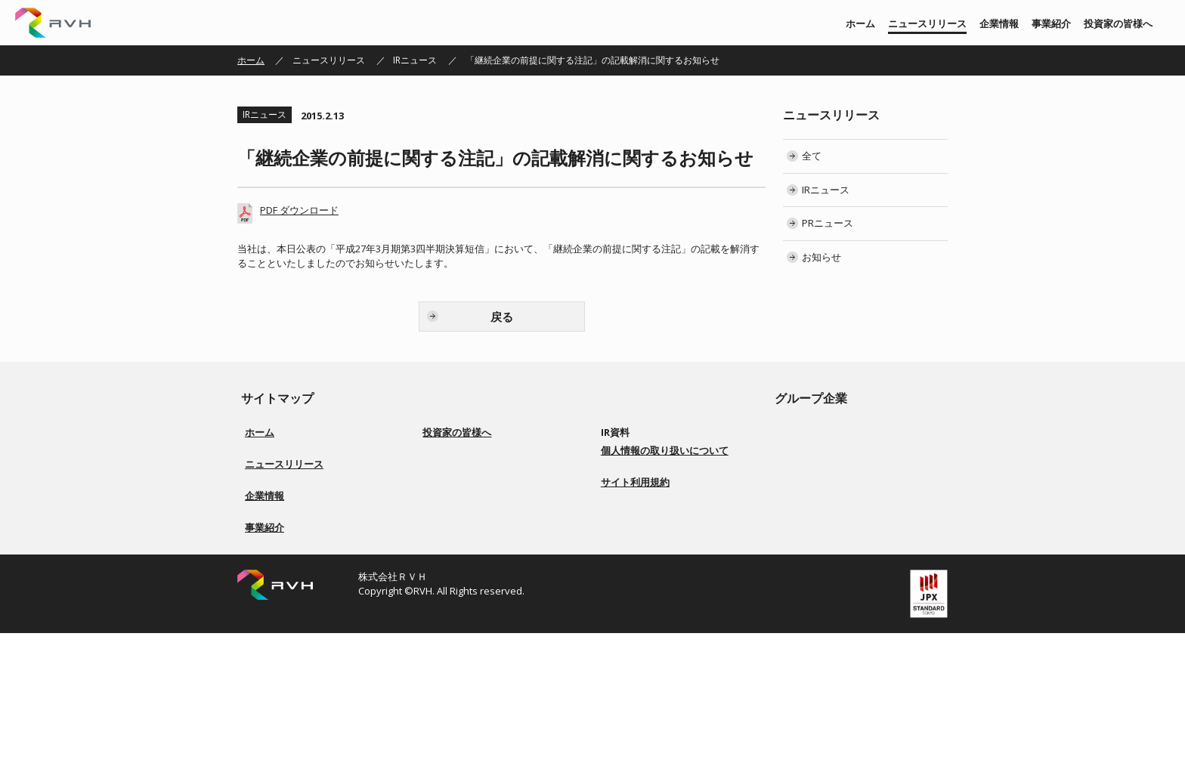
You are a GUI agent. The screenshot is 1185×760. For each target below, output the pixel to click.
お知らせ (821, 257)
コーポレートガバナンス (481, 505)
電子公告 (628, 541)
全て (811, 155)
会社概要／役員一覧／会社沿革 (308, 586)
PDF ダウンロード (299, 210)
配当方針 (450, 523)
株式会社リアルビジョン (843, 432)
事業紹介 (1051, 23)
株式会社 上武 (822, 450)
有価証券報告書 (641, 468)
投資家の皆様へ (1118, 23)
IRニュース (415, 60)
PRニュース (827, 223)
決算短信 (628, 450)
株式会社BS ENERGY (835, 486)
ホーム (860, 23)
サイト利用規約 (635, 640)
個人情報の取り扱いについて (665, 609)
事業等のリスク (463, 541)
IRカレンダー (636, 505)
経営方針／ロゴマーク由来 (299, 568)
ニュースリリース (927, 23)
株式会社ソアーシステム (843, 468)
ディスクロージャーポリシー (490, 559)
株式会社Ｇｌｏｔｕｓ (839, 505)
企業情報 (999, 23)
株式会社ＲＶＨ (53, 23)
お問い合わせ (637, 577)
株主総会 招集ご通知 (652, 486)
